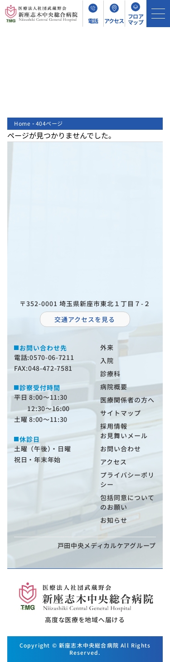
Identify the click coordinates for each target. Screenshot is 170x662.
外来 (107, 347)
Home (22, 123)
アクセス (113, 461)
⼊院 (107, 360)
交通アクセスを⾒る (84, 319)
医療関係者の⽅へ (127, 399)
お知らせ (113, 520)
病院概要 (113, 386)
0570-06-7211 (51, 357)
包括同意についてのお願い (127, 502)
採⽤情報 (113, 425)
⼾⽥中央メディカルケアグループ (107, 545)
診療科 (110, 373)
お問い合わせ (120, 448)
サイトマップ (120, 412)
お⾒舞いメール (124, 435)
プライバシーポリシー (127, 479)
